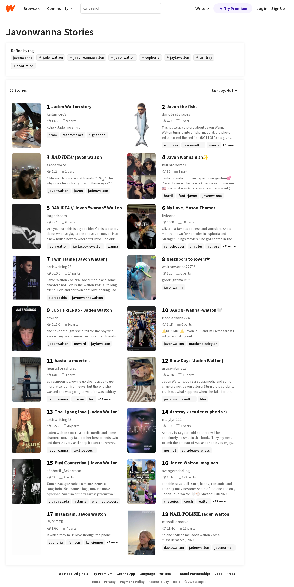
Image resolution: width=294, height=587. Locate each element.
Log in (262, 8)
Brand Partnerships (195, 574)
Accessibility (159, 582)
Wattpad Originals (73, 574)
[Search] (85, 8)
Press (230, 574)
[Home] (10, 8)
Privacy (110, 582)
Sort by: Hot (224, 90)
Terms (95, 582)
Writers (165, 574)
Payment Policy (132, 582)
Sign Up (278, 8)
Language (147, 574)
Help (176, 582)
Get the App (125, 574)
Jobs (218, 574)
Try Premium (233, 8)
